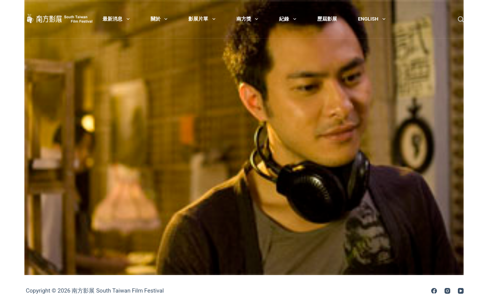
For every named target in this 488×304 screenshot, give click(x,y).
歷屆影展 (327, 19)
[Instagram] (447, 291)
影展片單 (203, 19)
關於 (161, 19)
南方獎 (249, 19)
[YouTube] (461, 291)
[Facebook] (434, 291)
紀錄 (289, 19)
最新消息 (118, 19)
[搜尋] (461, 19)
